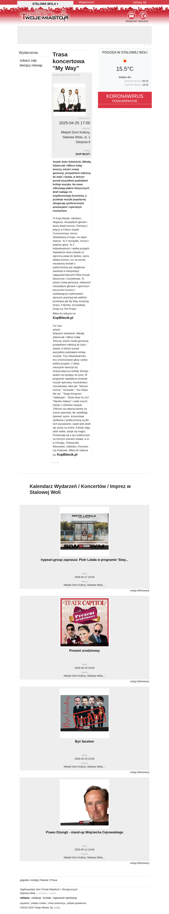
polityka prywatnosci (76, 903)
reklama (24, 897)
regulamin (24, 903)
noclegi (34, 880)
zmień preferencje (56, 903)
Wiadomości (86, 2)
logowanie (58, 897)
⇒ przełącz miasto (46, 893)
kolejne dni (125, 77)
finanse (44, 880)
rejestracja (71, 897)
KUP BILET (83, 154)
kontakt (47, 897)
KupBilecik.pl (63, 318)
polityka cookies (38, 903)
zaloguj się (139, 2)
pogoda (24, 880)
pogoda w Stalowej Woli (124, 52)
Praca (54, 880)
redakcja (36, 897)
